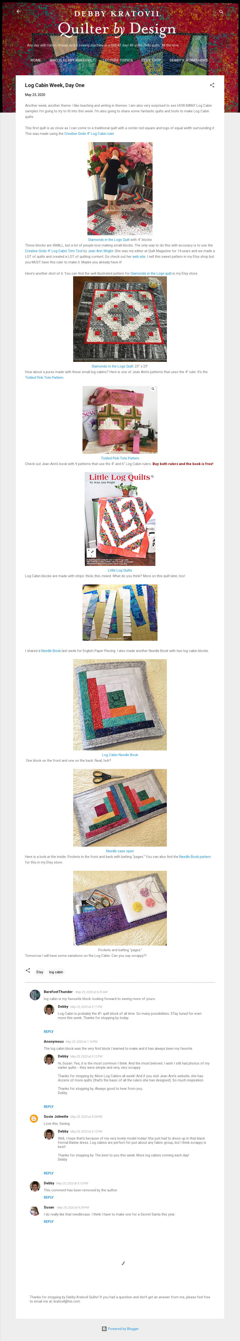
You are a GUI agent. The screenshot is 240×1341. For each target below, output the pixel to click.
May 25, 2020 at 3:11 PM (86, 1006)
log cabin (56, 972)
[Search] (221, 13)
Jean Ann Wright (100, 251)
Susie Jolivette (56, 1116)
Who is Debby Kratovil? (71, 60)
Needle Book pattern (195, 857)
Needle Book (51, 651)
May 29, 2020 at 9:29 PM (73, 1207)
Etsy (40, 972)
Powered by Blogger (120, 1329)
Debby (63, 1006)
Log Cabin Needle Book (120, 755)
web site (138, 256)
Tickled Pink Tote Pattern (44, 377)
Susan (49, 1207)
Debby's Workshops (189, 60)
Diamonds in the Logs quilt (151, 273)
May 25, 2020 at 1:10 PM (82, 1041)
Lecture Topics (118, 60)
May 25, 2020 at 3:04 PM (86, 1116)
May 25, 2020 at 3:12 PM (86, 1056)
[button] (212, 86)
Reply (48, 1032)
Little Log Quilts (120, 570)
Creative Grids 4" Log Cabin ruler (89, 134)
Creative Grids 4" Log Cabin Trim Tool (53, 251)
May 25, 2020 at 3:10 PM (72, 1183)
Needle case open (120, 851)
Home (36, 60)
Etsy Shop (151, 60)
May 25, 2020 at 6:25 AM (91, 992)
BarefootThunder (59, 992)
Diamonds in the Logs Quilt (109, 240)
